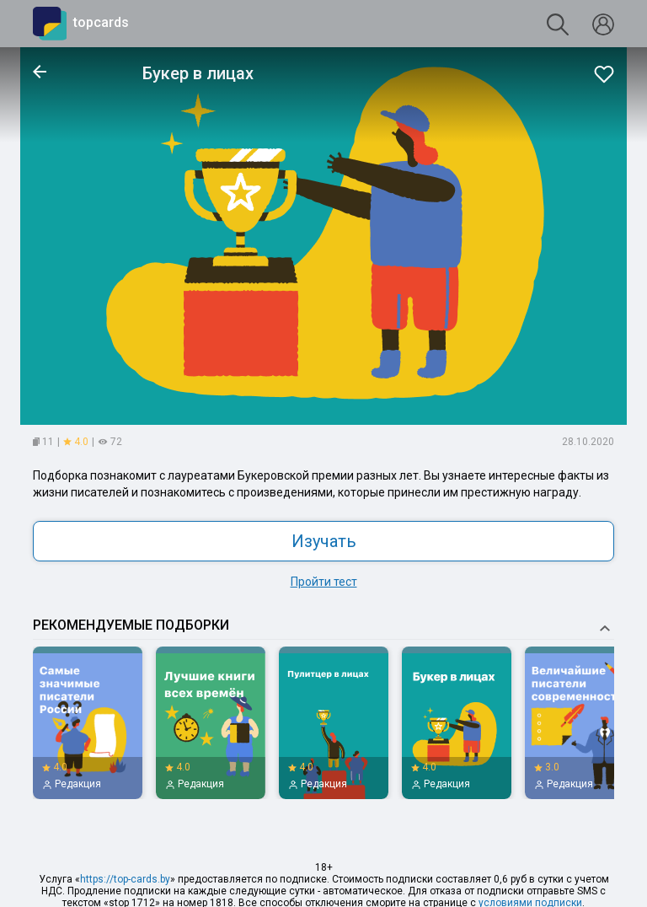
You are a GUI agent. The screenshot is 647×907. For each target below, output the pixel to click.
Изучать (323, 541)
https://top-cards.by (125, 879)
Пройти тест (324, 581)
